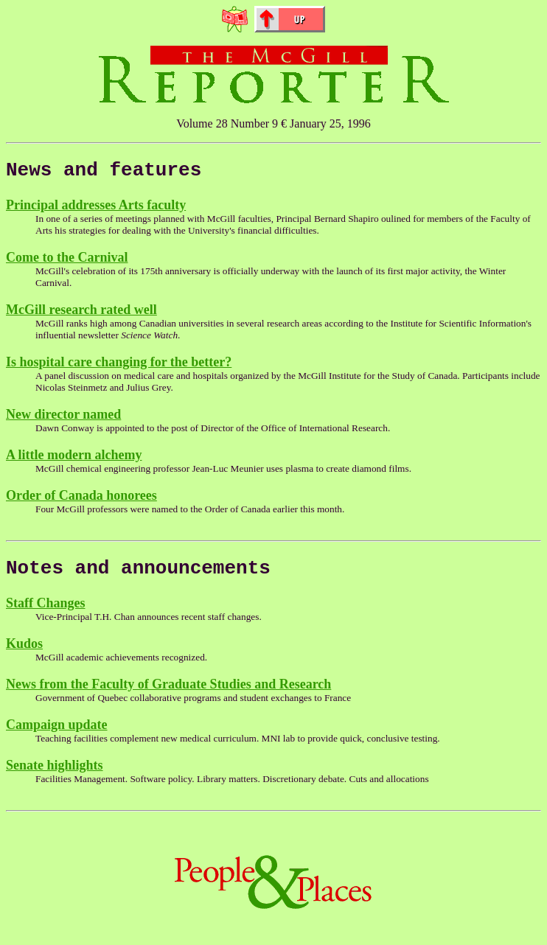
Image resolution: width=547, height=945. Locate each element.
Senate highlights (54, 774)
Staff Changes (46, 611)
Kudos (24, 652)
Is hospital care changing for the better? (118, 366)
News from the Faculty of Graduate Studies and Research (168, 693)
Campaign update (57, 733)
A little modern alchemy (74, 459)
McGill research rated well (81, 314)
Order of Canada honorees (81, 499)
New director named (63, 418)
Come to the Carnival (67, 261)
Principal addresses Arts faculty (96, 209)
